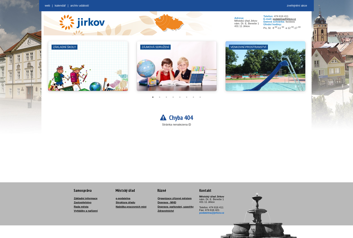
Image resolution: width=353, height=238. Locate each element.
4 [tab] (173, 97)
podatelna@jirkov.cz (284, 19)
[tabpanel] (88, 68)
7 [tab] (193, 97)
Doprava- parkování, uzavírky (176, 206)
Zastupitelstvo (82, 202)
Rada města (81, 206)
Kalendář (60, 5)
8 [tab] (200, 97)
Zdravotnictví (166, 210)
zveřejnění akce (297, 5)
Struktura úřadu (125, 202)
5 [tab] (180, 97)
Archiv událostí (79, 5)
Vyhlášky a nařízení (86, 210)
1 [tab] (153, 97)
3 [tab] (166, 97)
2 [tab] (159, 97)
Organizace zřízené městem (175, 198)
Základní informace (85, 198)
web (47, 5)
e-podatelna (123, 198)
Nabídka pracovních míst (131, 206)
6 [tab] (186, 97)
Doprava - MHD (167, 202)
